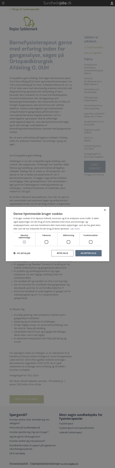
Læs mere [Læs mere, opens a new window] (75, 228)
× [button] (105, 210)
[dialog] (57, 234)
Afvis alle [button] (62, 253)
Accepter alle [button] (88, 253)
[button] (21, 253)
